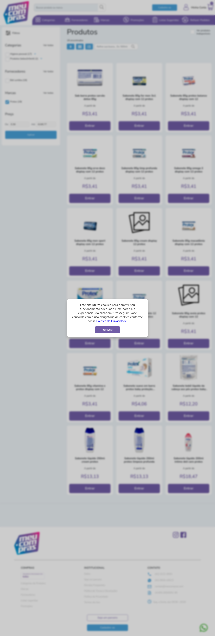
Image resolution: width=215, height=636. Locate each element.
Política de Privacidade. (111, 321)
